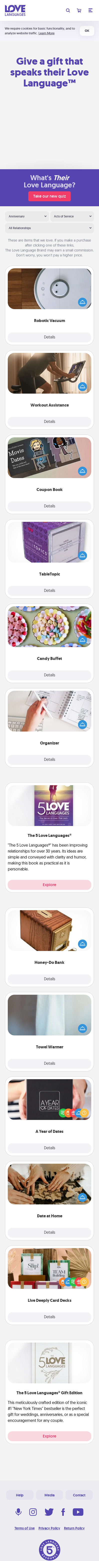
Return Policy (74, 1528)
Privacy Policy (49, 1528)
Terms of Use (24, 1528)
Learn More (46, 33)
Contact (79, 1495)
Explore (49, 884)
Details (49, 337)
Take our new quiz (49, 196)
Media (49, 1495)
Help (20, 1495)
